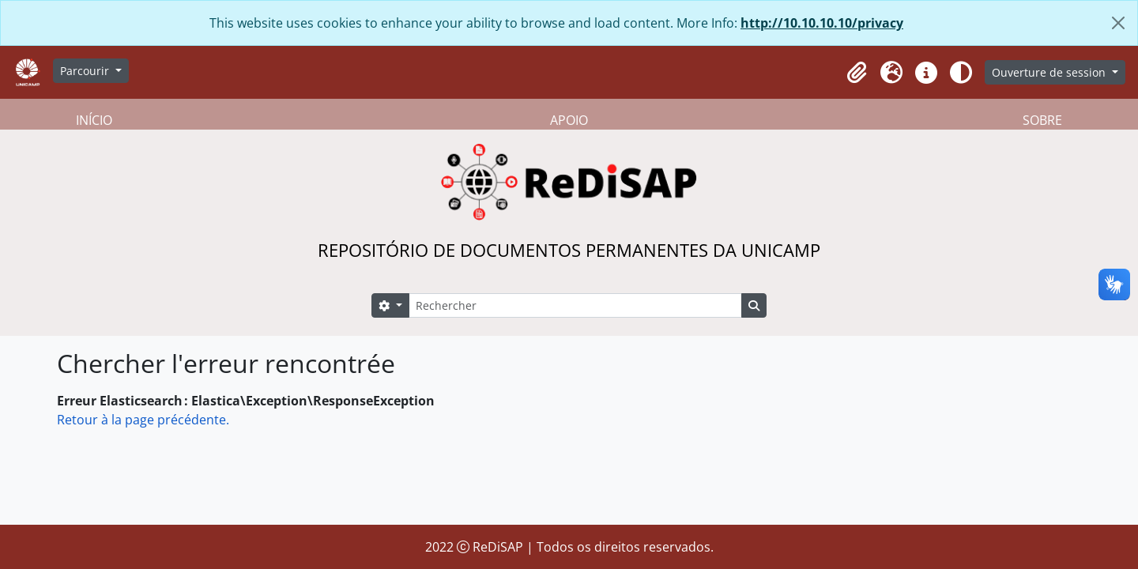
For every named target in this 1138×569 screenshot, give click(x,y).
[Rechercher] (575, 305)
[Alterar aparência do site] (961, 72)
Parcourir (86, 70)
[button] (856, 72)
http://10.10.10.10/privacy (821, 23)
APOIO (569, 120)
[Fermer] (1118, 23)
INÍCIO (94, 120)
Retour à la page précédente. (143, 419)
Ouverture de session (1050, 72)
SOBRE (1042, 120)
